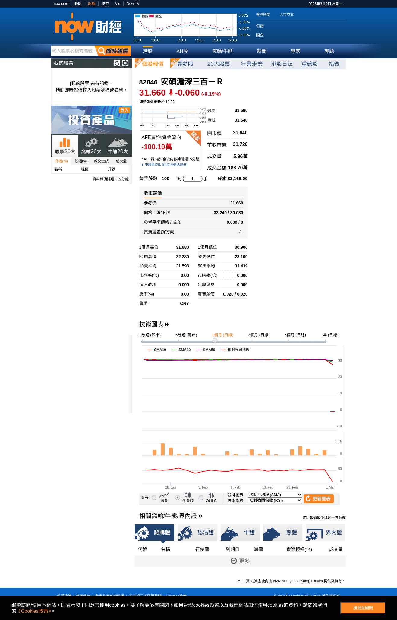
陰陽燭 (188, 500)
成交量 (121, 161)
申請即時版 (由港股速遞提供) (166, 164)
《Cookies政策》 (33, 611)
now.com (61, 4)
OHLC (211, 500)
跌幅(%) (81, 161)
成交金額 (101, 161)
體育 (105, 4)
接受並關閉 (363, 608)
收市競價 (153, 193)
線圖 (164, 500)
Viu (117, 4)
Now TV (133, 4)
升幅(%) (61, 161)
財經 (91, 4)
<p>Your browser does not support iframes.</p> (91, 374)
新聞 (78, 4)
